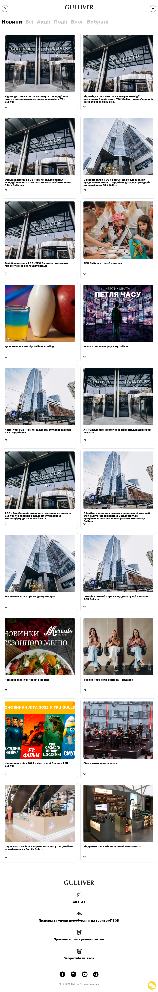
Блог (77, 21)
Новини (12, 21)
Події (60, 21)
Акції (43, 21)
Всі (29, 21)
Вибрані (98, 21)
